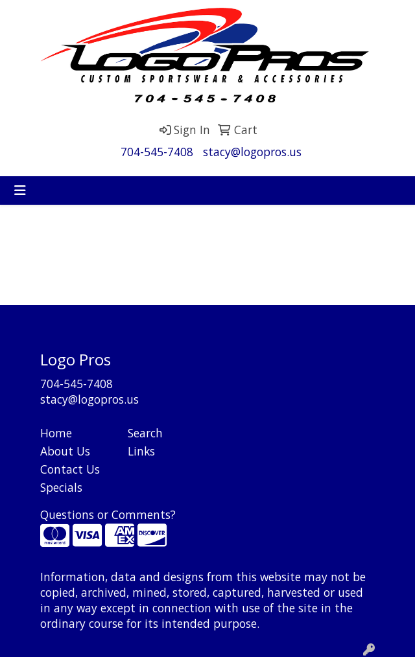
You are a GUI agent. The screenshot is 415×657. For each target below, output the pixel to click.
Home (56, 433)
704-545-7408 (157, 151)
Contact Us (70, 469)
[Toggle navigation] (20, 190)
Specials (61, 487)
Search (145, 433)
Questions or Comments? (108, 514)
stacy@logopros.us (252, 151)
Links (141, 451)
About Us (65, 451)
